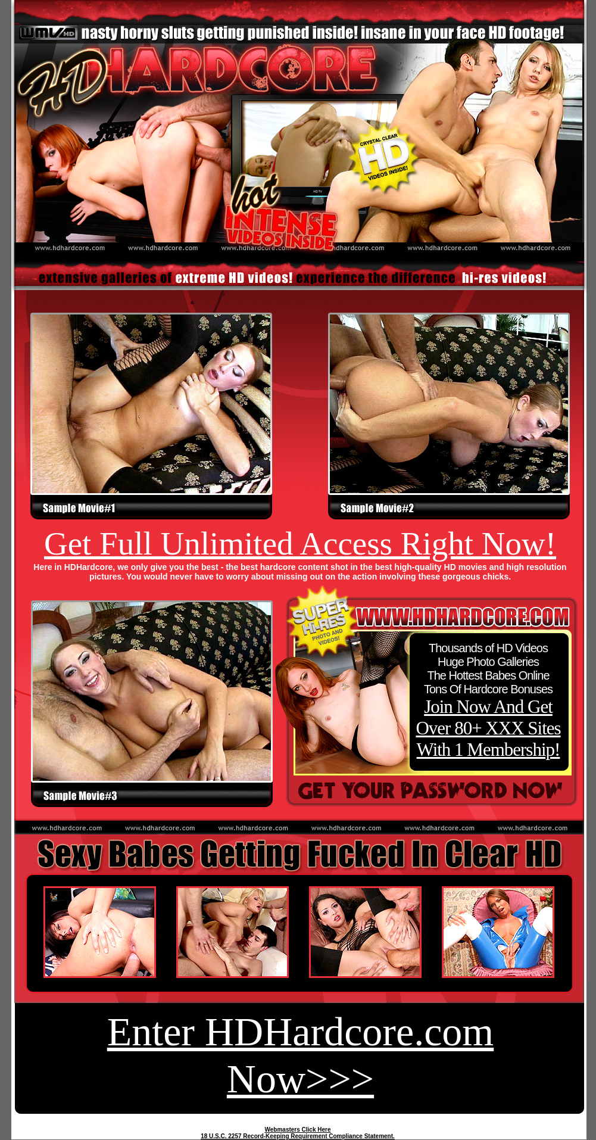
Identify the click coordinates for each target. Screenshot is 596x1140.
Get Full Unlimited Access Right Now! (300, 543)
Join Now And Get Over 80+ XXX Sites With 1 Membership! (488, 728)
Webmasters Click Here (298, 1129)
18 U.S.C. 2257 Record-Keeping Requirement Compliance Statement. (298, 1136)
